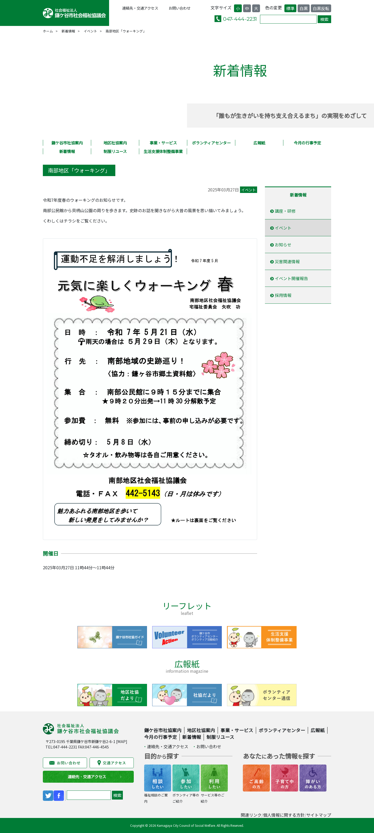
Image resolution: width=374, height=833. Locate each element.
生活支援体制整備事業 (163, 151)
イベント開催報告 (289, 278)
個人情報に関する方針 (284, 815)
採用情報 (280, 295)
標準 (290, 8)
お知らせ (280, 244)
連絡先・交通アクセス (140, 8)
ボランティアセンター (211, 142)
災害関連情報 (285, 261)
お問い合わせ (179, 8)
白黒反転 (321, 8)
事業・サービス (163, 142)
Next (313, 637)
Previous (61, 637)
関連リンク (251, 815)
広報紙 (259, 142)
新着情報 (68, 31)
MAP (121, 741)
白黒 (303, 8)
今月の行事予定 (307, 142)
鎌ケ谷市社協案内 (67, 142)
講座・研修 (283, 211)
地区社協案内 (115, 142)
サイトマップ (318, 815)
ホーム (48, 31)
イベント (90, 31)
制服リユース (115, 151)
